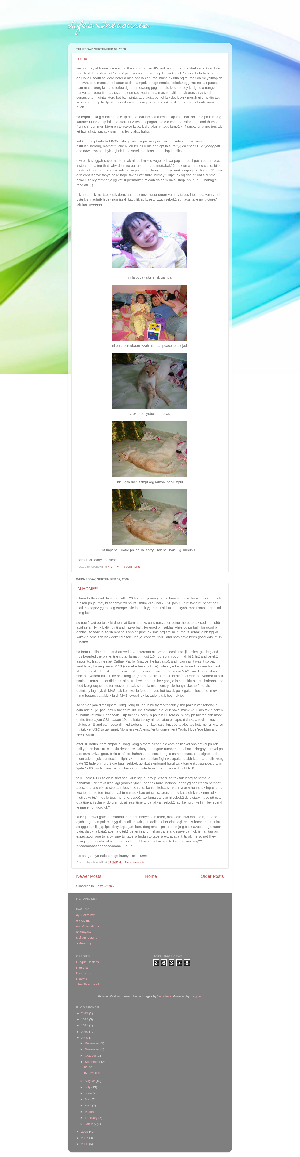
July (88, 1087)
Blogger (195, 996)
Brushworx (83, 973)
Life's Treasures (108, 26)
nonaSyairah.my (87, 926)
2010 (85, 1032)
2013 (85, 1013)
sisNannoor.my (86, 937)
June (89, 1093)
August (90, 1081)
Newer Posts (88, 876)
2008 (85, 1131)
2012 (85, 1019)
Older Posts (212, 876)
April (88, 1105)
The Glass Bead (87, 984)
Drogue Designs (87, 962)
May (88, 1099)
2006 (85, 1144)
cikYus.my (83, 920)
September (93, 1061)
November (92, 1049)
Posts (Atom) (105, 886)
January (91, 1124)
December (92, 1043)
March (89, 1111)
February (91, 1118)
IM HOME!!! (87, 588)
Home (151, 876)
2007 (85, 1138)
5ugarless (164, 996)
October (91, 1055)
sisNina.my (84, 943)
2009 (85, 1038)
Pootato (81, 979)
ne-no (81, 58)
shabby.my (83, 932)
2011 (85, 1025)
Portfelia (82, 967)
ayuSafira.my (85, 915)
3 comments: (132, 566)
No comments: (135, 862)
